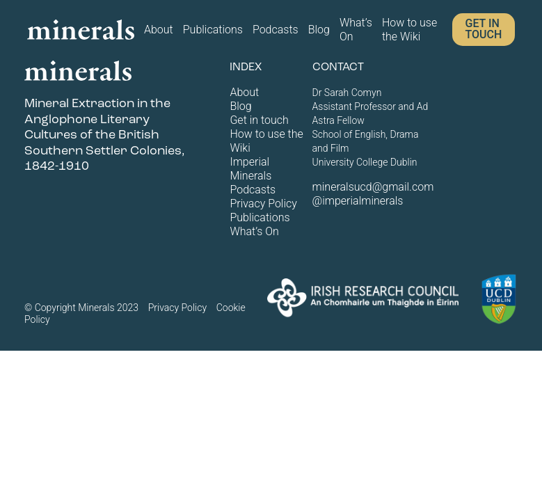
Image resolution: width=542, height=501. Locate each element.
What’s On (356, 29)
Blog (319, 29)
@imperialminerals (358, 200)
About (158, 29)
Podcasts (275, 29)
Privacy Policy (263, 203)
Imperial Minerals (250, 168)
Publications (213, 29)
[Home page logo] (80, 29)
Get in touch (483, 29)
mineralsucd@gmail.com (373, 186)
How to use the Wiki (409, 29)
